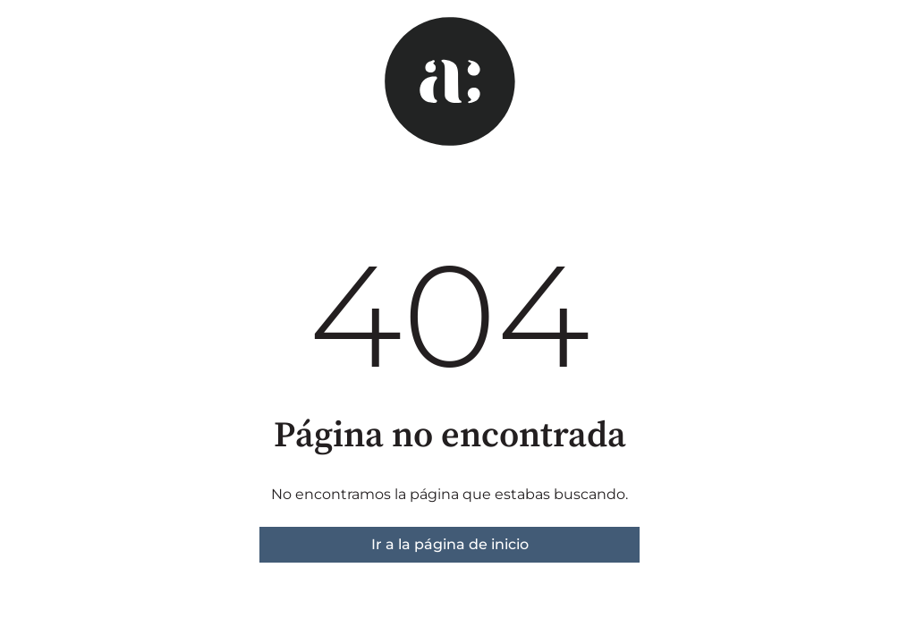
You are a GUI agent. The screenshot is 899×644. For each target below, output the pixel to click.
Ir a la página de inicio (450, 544)
